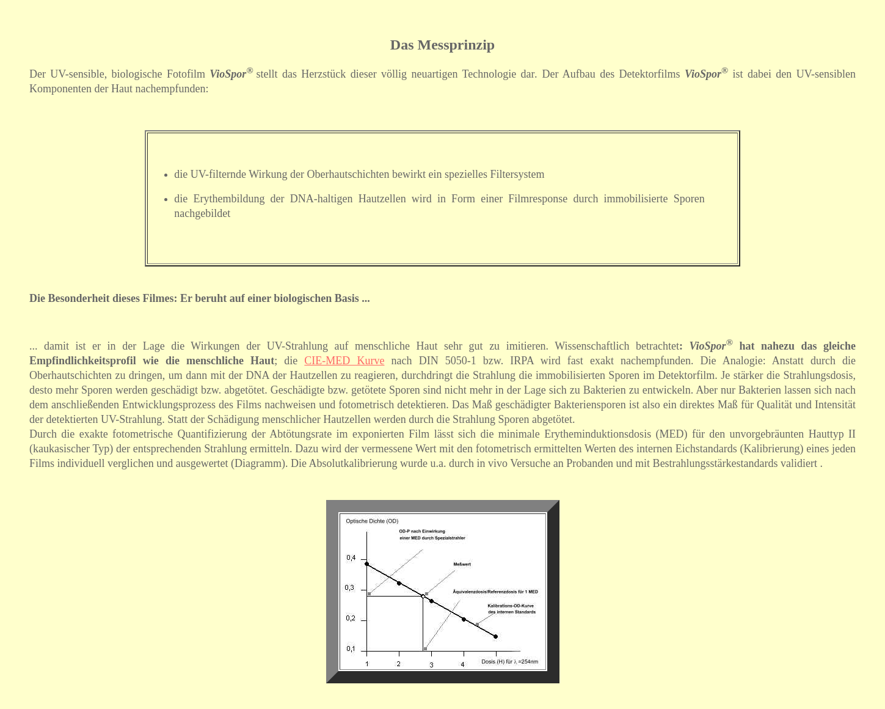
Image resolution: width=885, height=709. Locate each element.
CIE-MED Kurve (344, 360)
